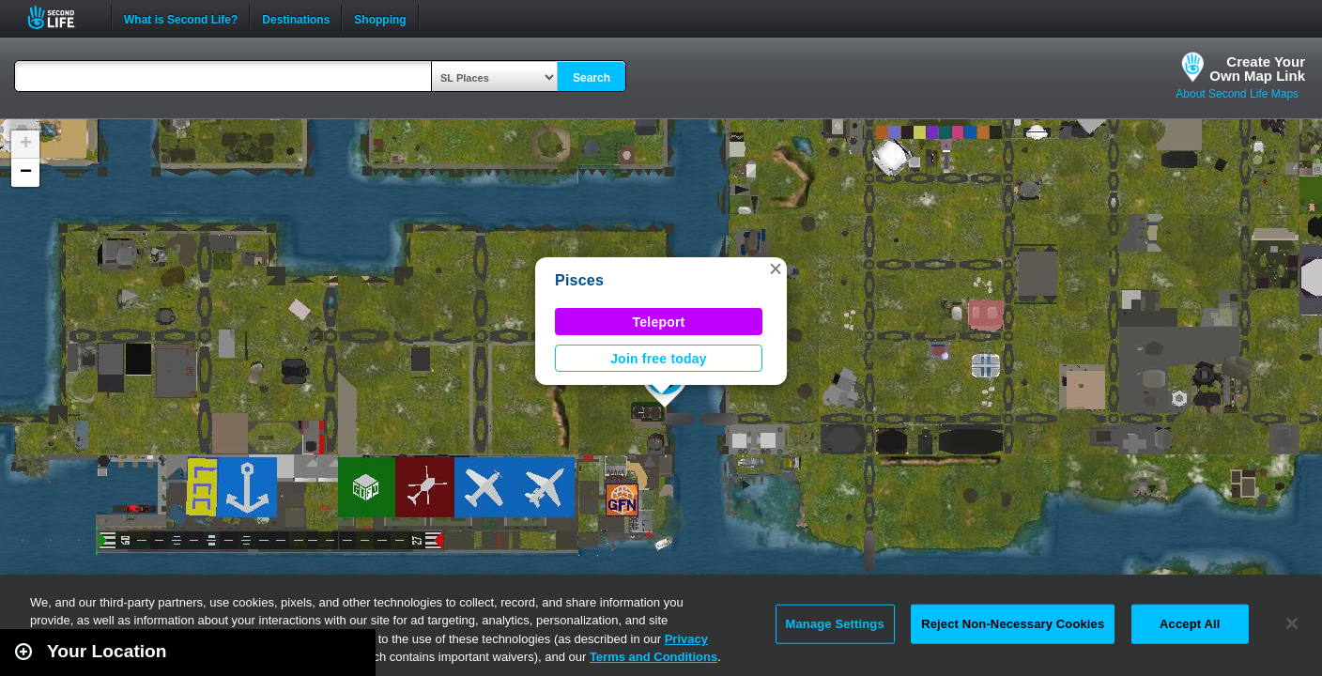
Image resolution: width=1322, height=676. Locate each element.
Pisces (579, 280)
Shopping (380, 18)
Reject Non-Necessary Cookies (1012, 624)
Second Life (61, 17)
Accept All (1190, 624)
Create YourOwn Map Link (1257, 69)
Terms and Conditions (653, 657)
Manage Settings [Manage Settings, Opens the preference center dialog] (835, 624)
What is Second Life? (181, 18)
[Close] (1292, 623)
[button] (775, 268)
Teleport (659, 322)
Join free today (658, 358)
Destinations (296, 18)
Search (591, 77)
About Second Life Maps (1237, 93)
